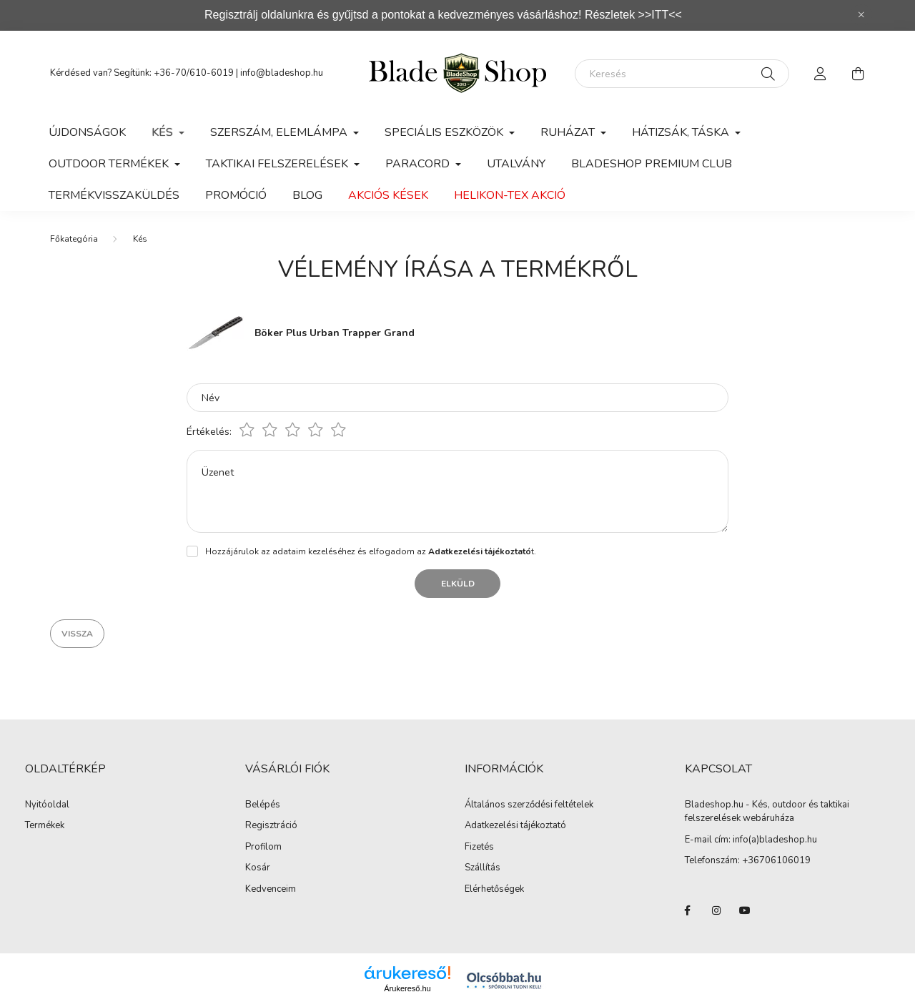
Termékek (44, 826)
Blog (307, 195)
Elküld (458, 583)
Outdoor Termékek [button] (110, 164)
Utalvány (516, 164)
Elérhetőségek (494, 889)
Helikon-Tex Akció (509, 195)
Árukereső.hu (407, 988)
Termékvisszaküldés (114, 195)
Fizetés (479, 847)
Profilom (263, 847)
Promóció (236, 195)
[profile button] (820, 73)
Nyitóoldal (47, 805)
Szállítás (482, 868)
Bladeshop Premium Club (651, 164)
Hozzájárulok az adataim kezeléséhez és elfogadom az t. (370, 551)
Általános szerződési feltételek (529, 805)
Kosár (257, 868)
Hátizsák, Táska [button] (682, 132)
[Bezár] (861, 15)
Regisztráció (271, 826)
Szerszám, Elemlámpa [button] (280, 132)
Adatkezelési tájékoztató (515, 826)
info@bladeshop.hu (281, 73)
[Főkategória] (74, 239)
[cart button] (858, 73)
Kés (140, 239)
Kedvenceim (270, 889)
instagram (716, 910)
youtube (745, 910)
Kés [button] (164, 132)
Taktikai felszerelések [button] (278, 164)
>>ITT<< (660, 15)
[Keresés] (682, 73)
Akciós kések (388, 195)
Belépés (262, 805)
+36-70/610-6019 (194, 73)
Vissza (77, 633)
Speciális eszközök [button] (445, 132)
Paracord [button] (418, 164)
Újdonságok (87, 132)
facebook (687, 910)
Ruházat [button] (569, 132)
